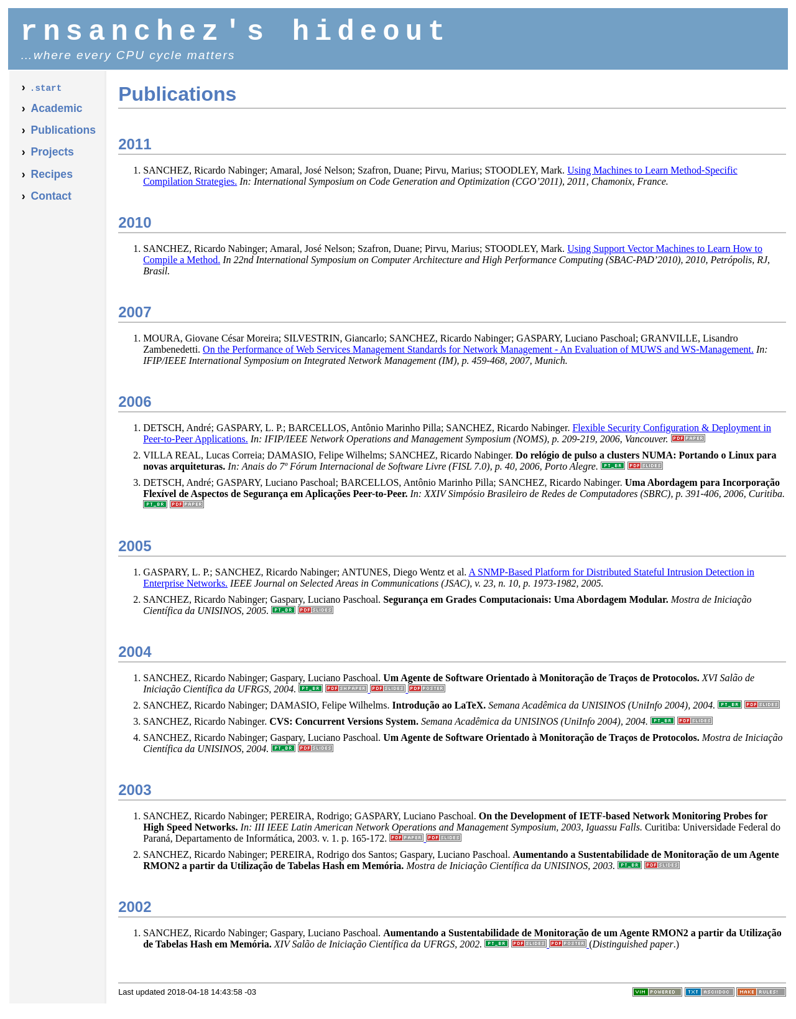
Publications (63, 136)
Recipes (51, 180)
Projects (51, 158)
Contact (51, 202)
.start (46, 94)
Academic (56, 114)
